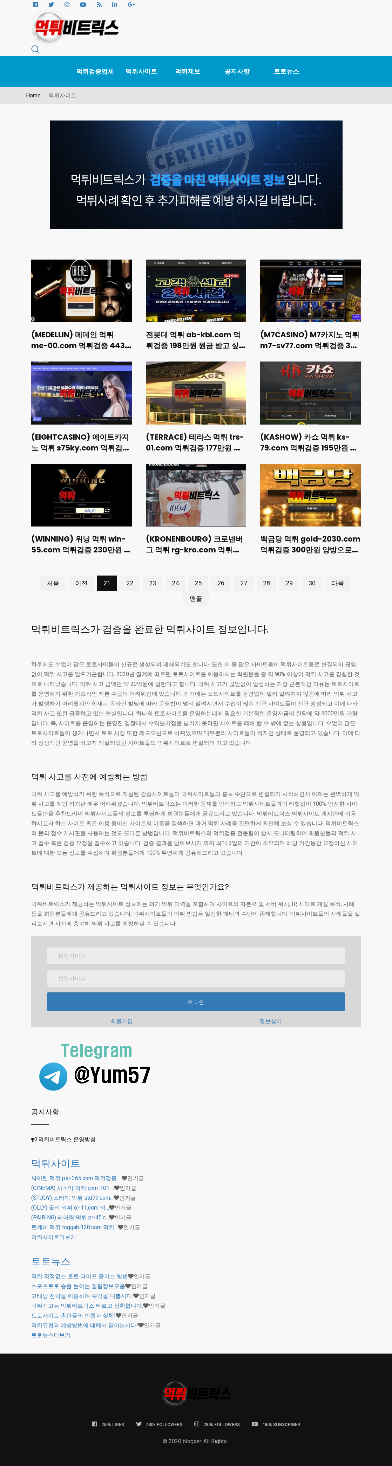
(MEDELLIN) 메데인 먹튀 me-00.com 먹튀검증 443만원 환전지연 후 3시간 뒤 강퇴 (78, 350)
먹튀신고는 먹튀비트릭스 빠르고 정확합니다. (87, 1303)
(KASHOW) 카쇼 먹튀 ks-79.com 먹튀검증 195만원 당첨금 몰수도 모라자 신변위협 (310, 451)
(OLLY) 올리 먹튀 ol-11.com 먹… (70, 1205)
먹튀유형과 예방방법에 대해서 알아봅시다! (84, 1323)
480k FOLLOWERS (159, 1422)
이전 (81, 581)
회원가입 (121, 1019)
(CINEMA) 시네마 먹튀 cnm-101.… (72, 1186)
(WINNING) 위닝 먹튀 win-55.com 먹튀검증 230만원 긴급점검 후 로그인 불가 (79, 552)
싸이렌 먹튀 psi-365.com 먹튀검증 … (76, 1176)
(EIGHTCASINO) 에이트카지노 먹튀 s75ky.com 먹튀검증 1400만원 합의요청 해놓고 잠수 (80, 451)
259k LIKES (108, 1422)
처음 (53, 581)
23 (152, 581)
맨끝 (196, 596)
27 (243, 581)
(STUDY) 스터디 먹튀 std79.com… (72, 1195)
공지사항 (237, 71)
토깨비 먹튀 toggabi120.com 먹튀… (74, 1225)
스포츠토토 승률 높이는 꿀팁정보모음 (78, 1284)
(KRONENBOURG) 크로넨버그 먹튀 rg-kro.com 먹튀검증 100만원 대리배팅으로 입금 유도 (196, 552)
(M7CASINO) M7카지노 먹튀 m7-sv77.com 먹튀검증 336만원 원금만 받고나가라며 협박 (309, 350)
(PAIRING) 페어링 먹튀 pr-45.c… (70, 1215)
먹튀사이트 (141, 71)
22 (129, 581)
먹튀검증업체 (95, 71)
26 (220, 581)
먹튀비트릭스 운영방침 (67, 1137)
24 (175, 581)
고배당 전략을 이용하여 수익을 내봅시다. (82, 1294)
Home (33, 95)
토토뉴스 (286, 71)
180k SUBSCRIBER (276, 1422)
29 (289, 581)
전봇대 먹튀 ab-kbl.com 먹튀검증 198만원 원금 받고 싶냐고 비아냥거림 (194, 345)
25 (198, 581)
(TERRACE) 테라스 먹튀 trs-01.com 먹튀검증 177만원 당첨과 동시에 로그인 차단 (195, 451)
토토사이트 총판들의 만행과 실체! (73, 1313)
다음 (337, 581)
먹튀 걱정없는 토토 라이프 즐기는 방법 (79, 1274)
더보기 (53, 1235)
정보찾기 (270, 1019)
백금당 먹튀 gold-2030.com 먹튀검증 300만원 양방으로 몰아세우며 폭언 (308, 552)
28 (266, 581)
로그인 (196, 1000)
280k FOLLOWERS (217, 1422)
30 (312, 581)
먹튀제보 (187, 71)
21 (106, 581)
